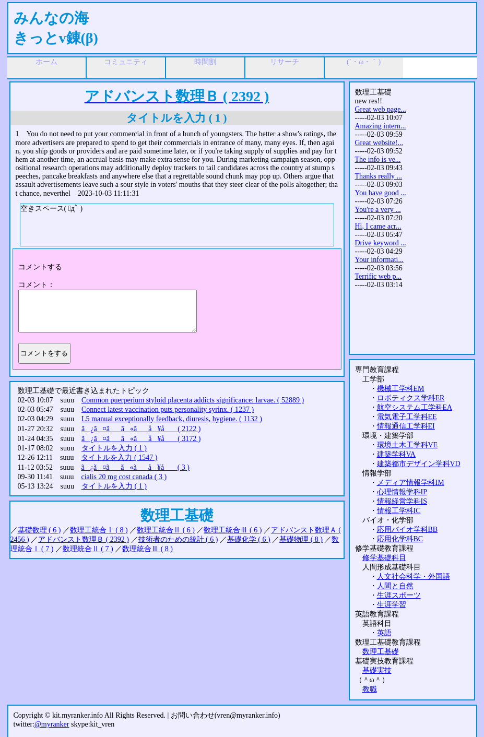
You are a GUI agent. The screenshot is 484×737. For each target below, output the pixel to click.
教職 (369, 689)
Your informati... (379, 260)
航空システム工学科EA (415, 407)
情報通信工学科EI (406, 426)
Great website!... (379, 143)
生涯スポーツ (399, 595)
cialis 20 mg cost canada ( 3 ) (124, 477)
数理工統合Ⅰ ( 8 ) (99, 530)
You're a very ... (378, 209)
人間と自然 (395, 586)
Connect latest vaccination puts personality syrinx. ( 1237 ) (167, 409)
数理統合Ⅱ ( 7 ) (88, 549)
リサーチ (284, 62)
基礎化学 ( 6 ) (248, 539)
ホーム (46, 62)
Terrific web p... (378, 276)
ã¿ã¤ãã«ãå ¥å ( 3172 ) (141, 439)
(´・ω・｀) (364, 62)
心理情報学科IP (402, 492)
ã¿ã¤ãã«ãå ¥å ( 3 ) (135, 467)
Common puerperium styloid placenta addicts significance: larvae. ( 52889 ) (192, 400)
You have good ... (380, 193)
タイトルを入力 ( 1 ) (114, 448)
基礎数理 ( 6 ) (39, 530)
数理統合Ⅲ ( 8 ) (147, 549)
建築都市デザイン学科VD (419, 464)
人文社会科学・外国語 (413, 576)
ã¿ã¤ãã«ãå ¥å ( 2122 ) (141, 429)
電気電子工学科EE (407, 417)
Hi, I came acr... (378, 226)
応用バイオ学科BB (407, 529)
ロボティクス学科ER (411, 398)
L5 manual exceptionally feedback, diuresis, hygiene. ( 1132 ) (171, 419)
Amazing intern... (380, 126)
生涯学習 (391, 605)
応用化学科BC (400, 539)
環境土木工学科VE (407, 445)
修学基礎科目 (384, 558)
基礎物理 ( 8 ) (301, 539)
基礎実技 (377, 670)
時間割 (205, 62)
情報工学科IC (399, 511)
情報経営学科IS (402, 501)
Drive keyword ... (380, 243)
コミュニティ (126, 62)
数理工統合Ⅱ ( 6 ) (166, 530)
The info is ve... (378, 159)
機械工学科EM (400, 389)
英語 (384, 633)
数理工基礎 (380, 652)
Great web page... (380, 109)
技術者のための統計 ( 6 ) (178, 539)
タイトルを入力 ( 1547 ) (119, 457)
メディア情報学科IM (410, 482)
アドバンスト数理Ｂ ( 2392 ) (83, 539)
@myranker (51, 724)
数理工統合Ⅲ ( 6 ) (233, 530)
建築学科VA (396, 454)
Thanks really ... (379, 176)
